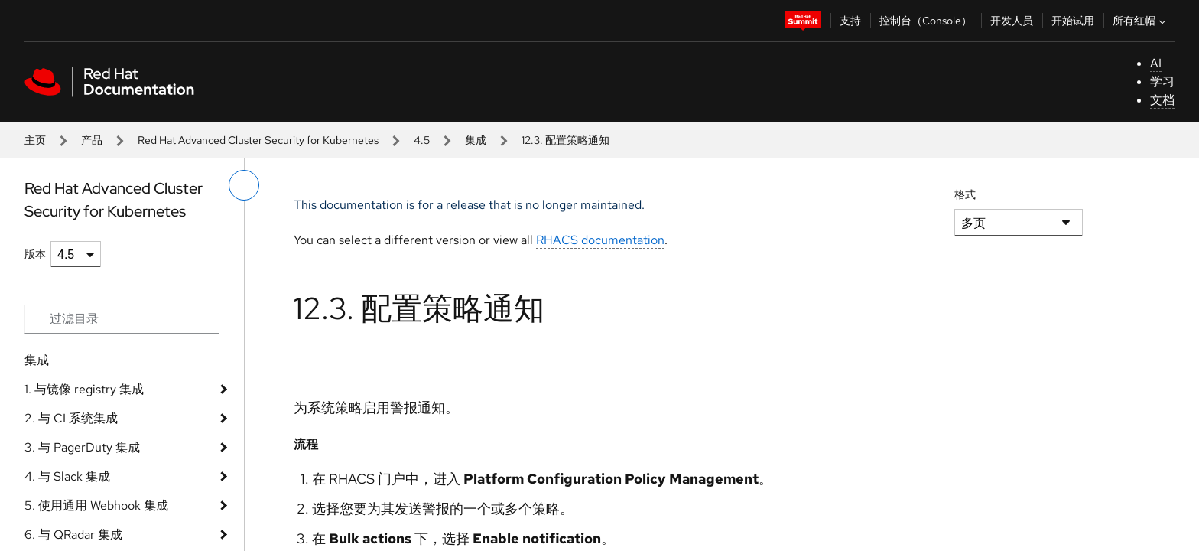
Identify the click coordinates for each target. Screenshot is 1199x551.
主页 (35, 140)
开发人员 (1011, 21)
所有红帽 (1141, 21)
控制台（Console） (925, 21)
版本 (35, 254)
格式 (965, 194)
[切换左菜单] (244, 185)
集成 (475, 140)
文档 (1162, 100)
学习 (1162, 81)
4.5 (422, 140)
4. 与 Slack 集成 (67, 476)
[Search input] (121, 319)
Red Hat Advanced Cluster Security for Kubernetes (258, 140)
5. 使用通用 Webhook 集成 (96, 505)
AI (1156, 63)
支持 (850, 21)
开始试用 (1072, 21)
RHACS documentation (600, 240)
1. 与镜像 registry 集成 (84, 389)
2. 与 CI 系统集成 (71, 418)
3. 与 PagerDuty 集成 (82, 447)
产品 (91, 140)
